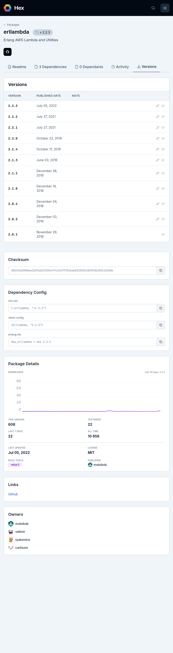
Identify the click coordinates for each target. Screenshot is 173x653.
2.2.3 (12, 106)
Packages (11, 24)
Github (13, 494)
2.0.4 (12, 204)
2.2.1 (12, 127)
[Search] (153, 8)
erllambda (16, 32)
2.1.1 (12, 173)
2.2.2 (12, 117)
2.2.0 (12, 138)
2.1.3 (12, 160)
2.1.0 (12, 188)
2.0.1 (12, 234)
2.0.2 (12, 219)
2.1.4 (12, 149)
